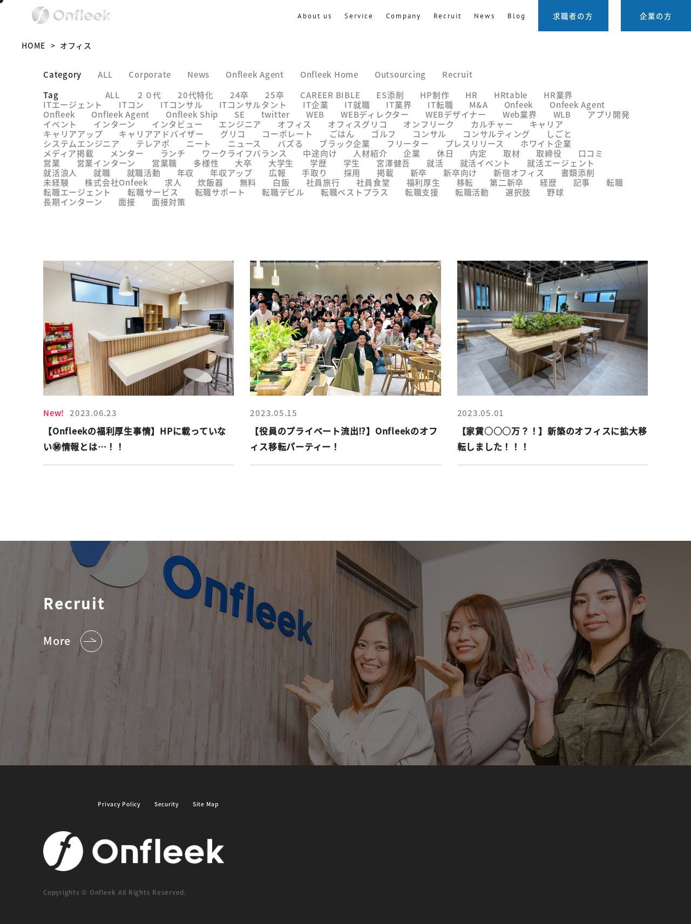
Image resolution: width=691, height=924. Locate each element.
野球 (555, 192)
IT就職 (357, 104)
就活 (435, 162)
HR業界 (558, 94)
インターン (114, 124)
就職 (102, 172)
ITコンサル (181, 104)
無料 (248, 182)
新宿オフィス (519, 172)
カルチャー (492, 124)
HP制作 (434, 94)
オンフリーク (429, 124)
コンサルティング (496, 133)
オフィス (294, 124)
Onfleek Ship (192, 114)
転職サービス (153, 192)
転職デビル (283, 192)
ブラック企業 (344, 143)
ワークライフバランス (244, 153)
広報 (277, 172)
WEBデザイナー (455, 114)
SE (239, 114)
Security (166, 804)
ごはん (342, 133)
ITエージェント (73, 104)
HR (471, 94)
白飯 (281, 182)
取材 (511, 153)
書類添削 (578, 172)
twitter (275, 114)
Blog (516, 16)
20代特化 (196, 94)
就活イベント (485, 162)
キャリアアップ (73, 133)
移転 (465, 182)
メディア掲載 (68, 153)
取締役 (548, 153)
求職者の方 (573, 15)
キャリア (547, 124)
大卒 (243, 162)
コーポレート (287, 133)
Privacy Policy (119, 804)
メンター (127, 153)
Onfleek (59, 114)
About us (314, 16)
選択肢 (518, 192)
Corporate (149, 74)
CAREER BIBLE (330, 94)
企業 (412, 153)
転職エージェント (77, 192)
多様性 (206, 162)
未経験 (56, 182)
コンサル (429, 133)
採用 (352, 172)
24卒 (239, 94)
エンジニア (240, 124)
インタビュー (177, 124)
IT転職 (440, 104)
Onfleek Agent (255, 74)
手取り (314, 172)
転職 (615, 182)
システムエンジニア (81, 143)
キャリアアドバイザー (161, 133)
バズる (290, 143)
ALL (112, 94)
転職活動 (472, 192)
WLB (562, 114)
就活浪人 (60, 172)
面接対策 (169, 201)
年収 (185, 172)
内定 (478, 153)
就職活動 (144, 172)
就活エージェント (561, 162)
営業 (51, 162)
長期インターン (72, 201)
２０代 (148, 94)
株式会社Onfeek (116, 182)
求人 (173, 182)
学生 (352, 162)
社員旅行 (323, 182)
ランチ (173, 153)
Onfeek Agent (577, 104)
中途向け (320, 153)
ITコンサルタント (253, 104)
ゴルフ (383, 133)
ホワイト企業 (546, 143)
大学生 (281, 162)
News (484, 16)
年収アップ (231, 172)
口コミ (591, 153)
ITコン (131, 104)
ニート (199, 143)
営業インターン (106, 162)
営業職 (164, 162)
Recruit (457, 74)
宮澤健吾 (393, 162)
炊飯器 (210, 182)
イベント (60, 124)
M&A (478, 104)
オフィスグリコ (357, 124)
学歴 (318, 162)
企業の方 (656, 15)
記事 (582, 182)
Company (403, 16)
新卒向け (460, 172)
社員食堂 (373, 182)
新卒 (419, 172)
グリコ (233, 133)
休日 (445, 153)
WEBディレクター (375, 114)
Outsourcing (400, 74)
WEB (315, 114)
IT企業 (315, 104)
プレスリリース (474, 143)
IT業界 (398, 104)
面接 (127, 201)
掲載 (385, 172)
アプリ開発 (608, 114)
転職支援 (422, 192)
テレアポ (153, 143)
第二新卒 (507, 182)
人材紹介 (370, 153)
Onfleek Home (329, 74)
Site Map (206, 804)
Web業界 (520, 114)
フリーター (408, 143)
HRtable (510, 94)
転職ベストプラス (355, 192)
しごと (559, 133)
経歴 (548, 182)
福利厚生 (424, 182)
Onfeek (519, 104)
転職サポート (220, 192)
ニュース (244, 143)
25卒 (274, 94)
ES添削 (390, 94)
